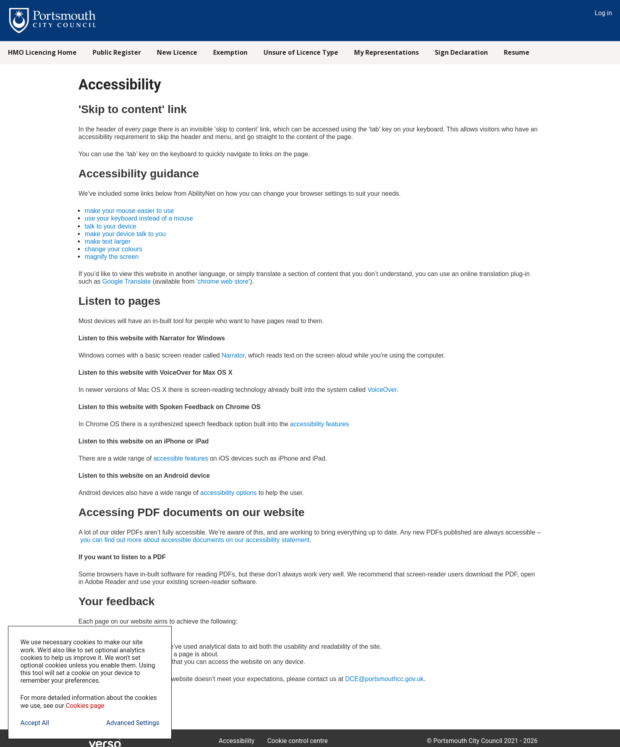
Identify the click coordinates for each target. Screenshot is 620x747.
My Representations (386, 52)
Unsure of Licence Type (300, 52)
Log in (603, 13)
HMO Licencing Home (42, 52)
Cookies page (85, 705)
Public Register (117, 52)
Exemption (230, 52)
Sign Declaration (461, 52)
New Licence (177, 52)
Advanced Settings (132, 723)
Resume (516, 52)
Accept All (34, 723)
